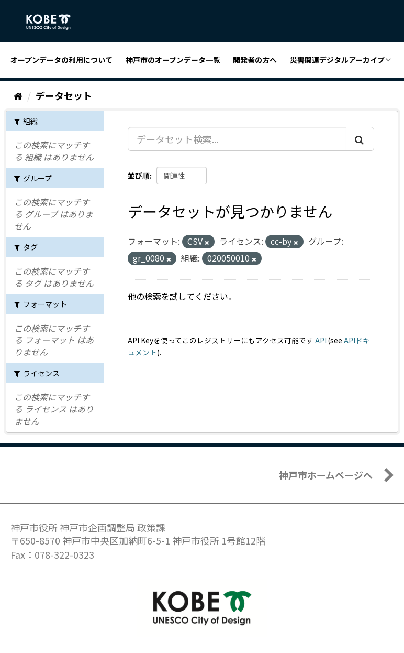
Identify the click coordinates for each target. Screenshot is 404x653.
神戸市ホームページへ (326, 475)
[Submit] (360, 139)
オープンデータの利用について (61, 60)
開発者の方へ (255, 60)
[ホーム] (18, 95)
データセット (64, 95)
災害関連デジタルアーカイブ (337, 60)
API (321, 340)
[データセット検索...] (237, 139)
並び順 (139, 175)
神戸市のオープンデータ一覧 (173, 60)
